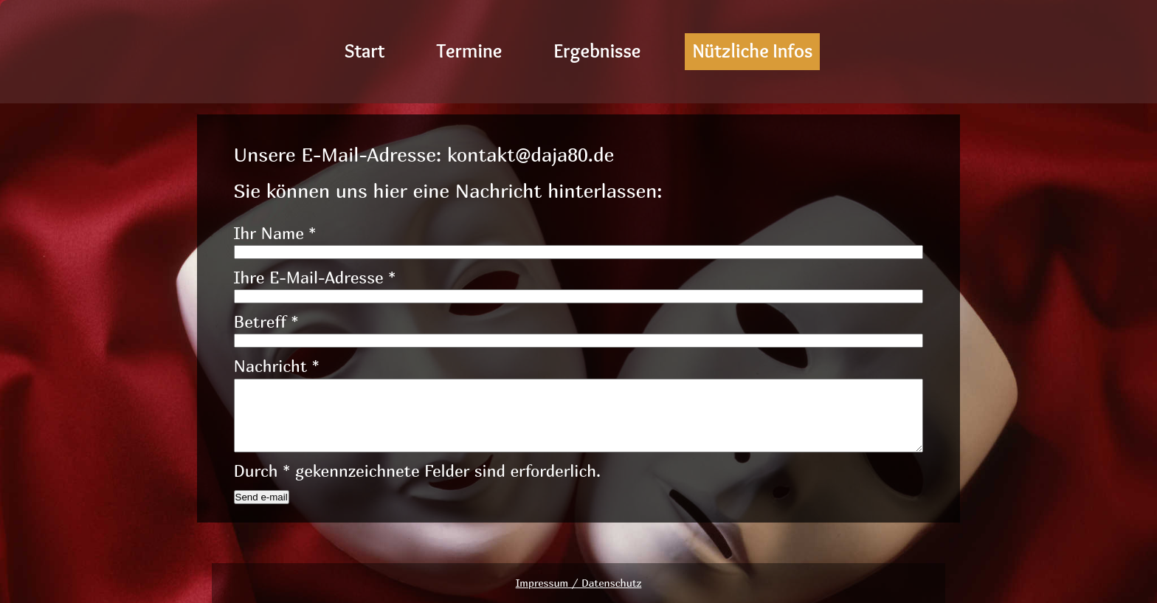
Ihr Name (275, 233)
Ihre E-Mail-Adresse (315, 277)
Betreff (266, 321)
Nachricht (277, 366)
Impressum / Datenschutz (579, 582)
